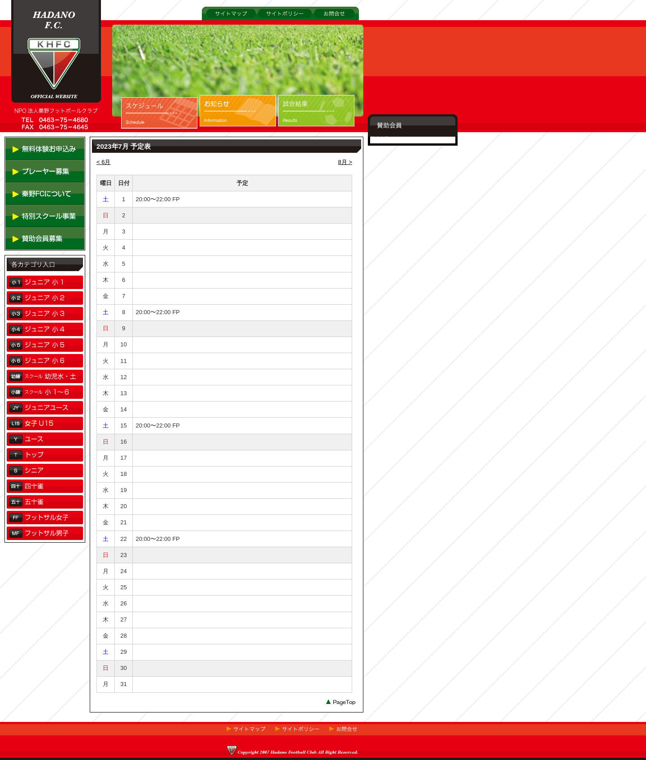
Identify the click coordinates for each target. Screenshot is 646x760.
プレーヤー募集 (25, 189)
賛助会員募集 (22, 256)
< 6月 (103, 162)
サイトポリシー (277, 25)
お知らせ (211, 137)
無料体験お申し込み (31, 167)
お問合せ (323, 25)
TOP (17, 139)
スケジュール (138, 137)
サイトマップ (219, 25)
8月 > (345, 162)
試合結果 (289, 137)
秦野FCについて (26, 211)
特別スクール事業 (28, 234)
